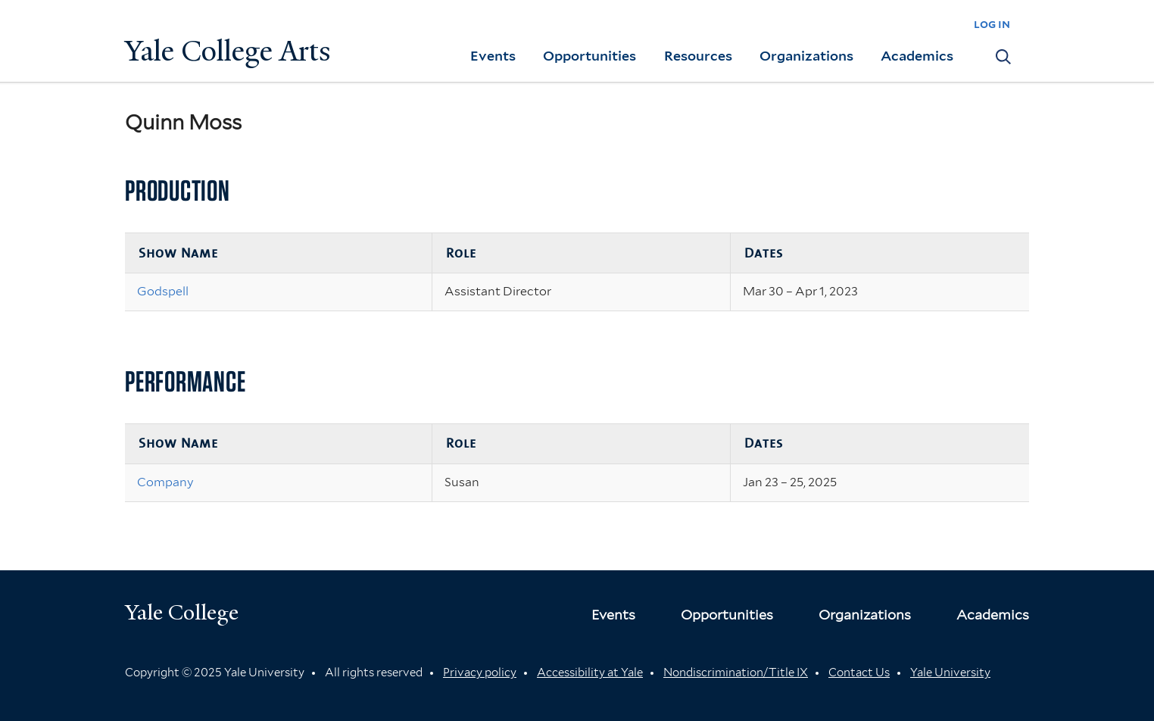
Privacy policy (479, 672)
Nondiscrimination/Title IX (735, 672)
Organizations (806, 56)
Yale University (950, 672)
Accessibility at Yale (590, 672)
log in (992, 24)
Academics (917, 56)
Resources (698, 56)
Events (493, 56)
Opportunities (589, 56)
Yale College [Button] (182, 612)
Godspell (163, 291)
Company (165, 482)
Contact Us (859, 672)
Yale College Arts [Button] (228, 51)
